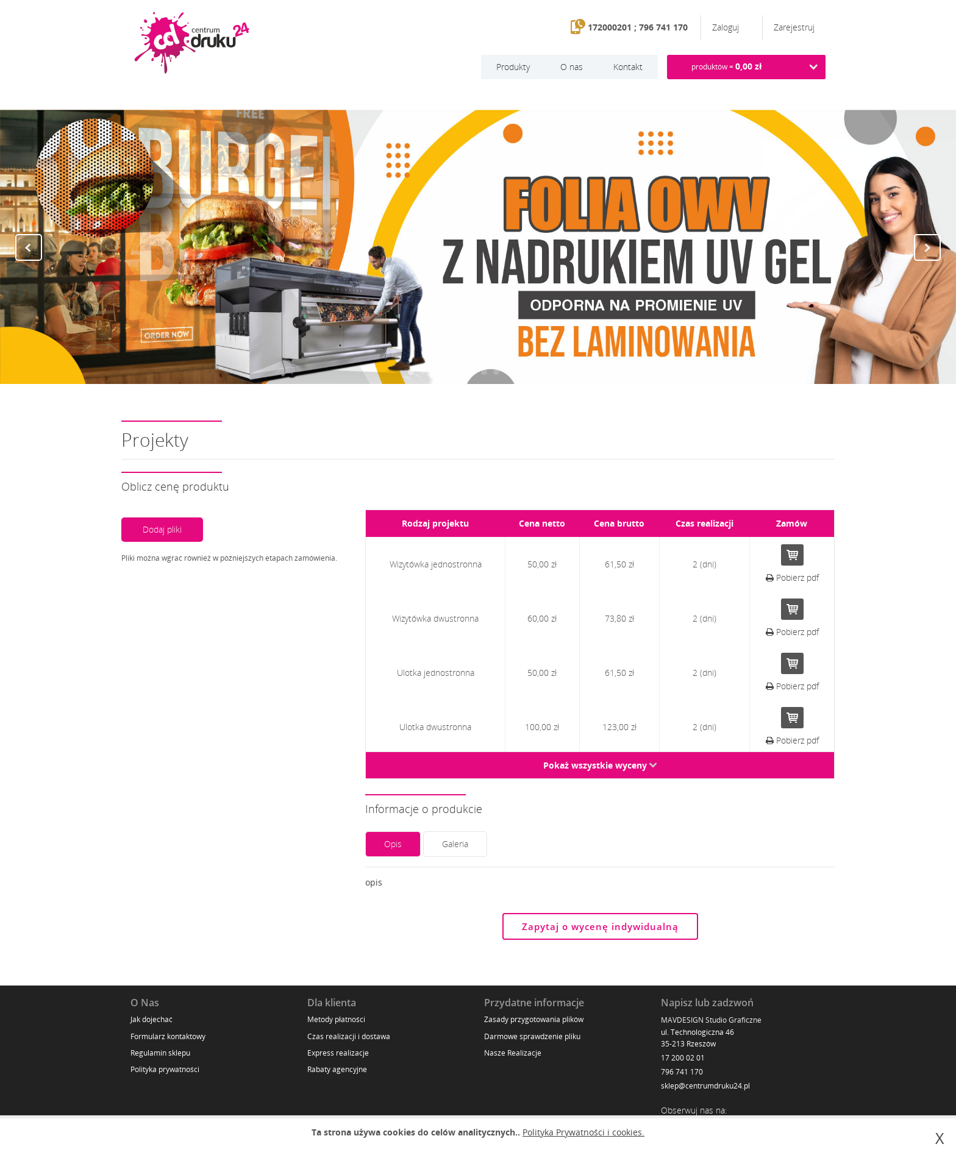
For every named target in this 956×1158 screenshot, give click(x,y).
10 (521, 372)
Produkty (513, 67)
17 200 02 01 (683, 1058)
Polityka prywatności (164, 1069)
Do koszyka (792, 555)
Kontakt (628, 67)
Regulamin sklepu (160, 1053)
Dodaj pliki (162, 529)
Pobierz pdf (792, 577)
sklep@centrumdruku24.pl (705, 1086)
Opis (393, 844)
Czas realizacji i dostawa (348, 1036)
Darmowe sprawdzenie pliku (532, 1036)
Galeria (455, 844)
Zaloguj (726, 27)
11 (533, 372)
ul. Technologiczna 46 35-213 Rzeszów (697, 1038)
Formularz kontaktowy (167, 1036)
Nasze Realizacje (512, 1053)
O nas (571, 67)
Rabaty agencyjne (337, 1069)
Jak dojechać (151, 1019)
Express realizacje (338, 1053)
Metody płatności (336, 1019)
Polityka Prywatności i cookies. (583, 1132)
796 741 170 (682, 1072)
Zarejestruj (794, 27)
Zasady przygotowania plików (533, 1019)
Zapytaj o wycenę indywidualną (600, 926)
